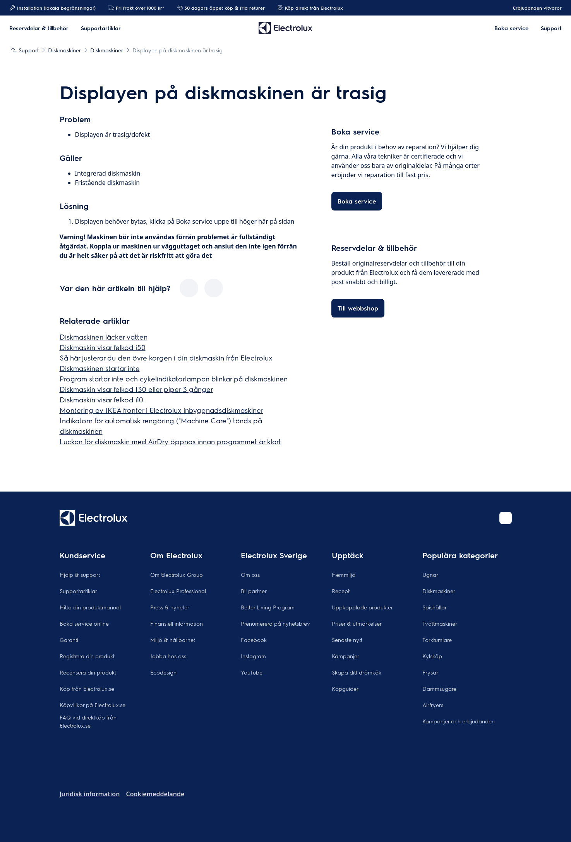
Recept (341, 590)
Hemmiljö (343, 574)
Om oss (250, 574)
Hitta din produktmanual (90, 607)
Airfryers (432, 704)
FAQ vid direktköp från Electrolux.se (88, 721)
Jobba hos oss (168, 655)
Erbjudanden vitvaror (533, 8)
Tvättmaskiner (439, 623)
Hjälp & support (80, 574)
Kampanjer (345, 655)
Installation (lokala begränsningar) (52, 8)
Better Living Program (268, 607)
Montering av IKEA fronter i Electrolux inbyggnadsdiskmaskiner (161, 409)
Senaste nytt (347, 639)
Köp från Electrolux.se (87, 688)
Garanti (69, 639)
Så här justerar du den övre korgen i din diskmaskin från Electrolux (166, 357)
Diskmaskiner (438, 590)
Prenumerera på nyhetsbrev (275, 623)
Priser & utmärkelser (357, 623)
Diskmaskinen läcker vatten (103, 336)
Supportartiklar (78, 590)
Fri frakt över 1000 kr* (136, 8)
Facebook (254, 639)
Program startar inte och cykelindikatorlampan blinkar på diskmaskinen (174, 378)
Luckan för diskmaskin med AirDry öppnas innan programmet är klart (170, 441)
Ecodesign (163, 672)
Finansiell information (176, 623)
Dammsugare (439, 688)
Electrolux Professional (178, 590)
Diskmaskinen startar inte (100, 368)
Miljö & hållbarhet (172, 639)
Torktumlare (437, 639)
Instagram (253, 655)
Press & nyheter (169, 607)
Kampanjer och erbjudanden (458, 721)
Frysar (430, 672)
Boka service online (84, 623)
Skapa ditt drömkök (356, 672)
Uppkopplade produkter (362, 607)
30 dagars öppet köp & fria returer (221, 8)
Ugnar (430, 574)
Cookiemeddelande (155, 794)
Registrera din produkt (87, 655)
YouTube (251, 672)
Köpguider (345, 688)
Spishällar (434, 607)
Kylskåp (432, 655)
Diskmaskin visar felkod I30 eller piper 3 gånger (136, 389)
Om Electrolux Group (176, 574)
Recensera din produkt (88, 672)
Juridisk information (90, 794)
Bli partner (254, 590)
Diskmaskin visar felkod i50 (103, 347)
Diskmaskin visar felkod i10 (101, 399)
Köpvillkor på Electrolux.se (92, 704)
